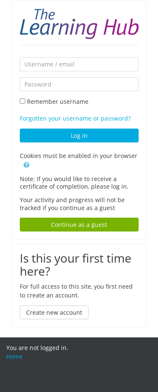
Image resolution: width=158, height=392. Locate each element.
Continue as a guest (79, 225)
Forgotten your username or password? (75, 118)
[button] (26, 164)
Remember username (57, 101)
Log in (79, 135)
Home (14, 356)
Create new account (54, 312)
